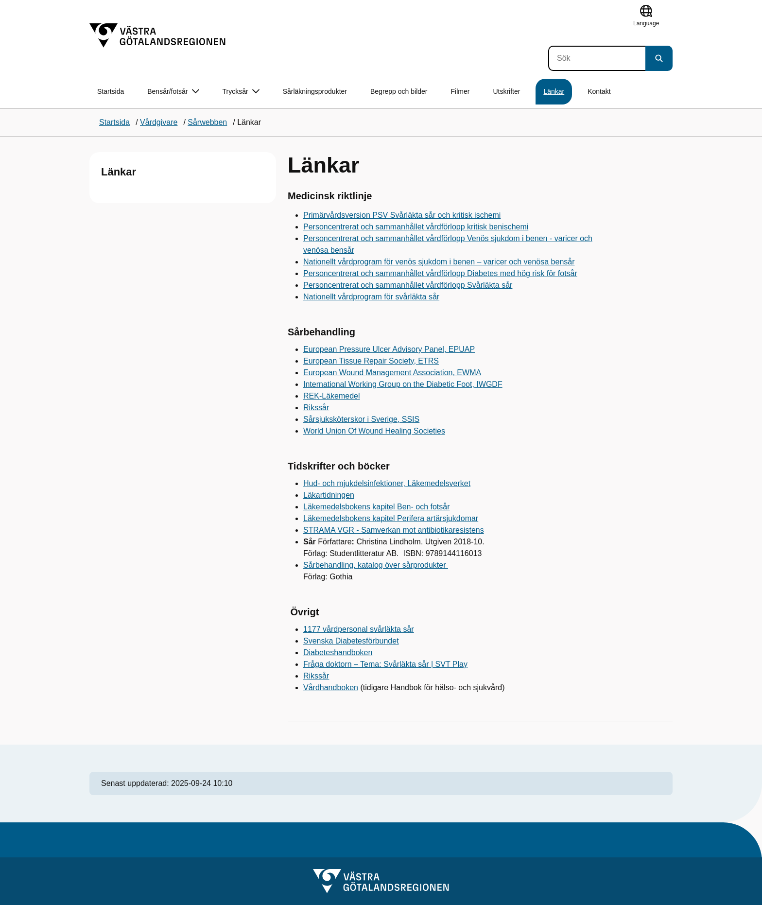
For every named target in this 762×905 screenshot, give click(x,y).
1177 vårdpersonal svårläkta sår (358, 629)
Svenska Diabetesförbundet (351, 641)
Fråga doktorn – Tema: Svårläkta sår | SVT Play (385, 664)
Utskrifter (506, 91)
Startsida (110, 91)
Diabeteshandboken (337, 652)
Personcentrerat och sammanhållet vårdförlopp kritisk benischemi (415, 227)
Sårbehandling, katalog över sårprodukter (375, 565)
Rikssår (316, 407)
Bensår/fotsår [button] (173, 92)
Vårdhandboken (330, 687)
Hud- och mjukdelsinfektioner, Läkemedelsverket (386, 483)
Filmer (460, 91)
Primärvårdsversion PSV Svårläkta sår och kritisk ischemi (402, 215)
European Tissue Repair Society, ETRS (371, 361)
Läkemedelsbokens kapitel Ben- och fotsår (376, 507)
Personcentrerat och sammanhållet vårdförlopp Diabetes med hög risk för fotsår (440, 273)
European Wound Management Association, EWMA (392, 372)
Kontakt (599, 91)
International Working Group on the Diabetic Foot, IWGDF (402, 384)
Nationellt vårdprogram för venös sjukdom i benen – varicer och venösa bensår (439, 262)
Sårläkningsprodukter (315, 91)
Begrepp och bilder (399, 91)
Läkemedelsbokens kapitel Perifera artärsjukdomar (390, 518)
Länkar (553, 91)
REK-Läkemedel (331, 396)
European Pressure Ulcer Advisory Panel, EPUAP (389, 349)
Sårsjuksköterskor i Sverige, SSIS (361, 419)
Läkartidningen (328, 495)
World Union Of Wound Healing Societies (374, 431)
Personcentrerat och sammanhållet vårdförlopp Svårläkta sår (407, 285)
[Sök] (596, 58)
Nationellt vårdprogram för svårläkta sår (371, 297)
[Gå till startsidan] (157, 35)
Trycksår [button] (241, 92)
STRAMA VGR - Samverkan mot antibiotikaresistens (393, 530)
